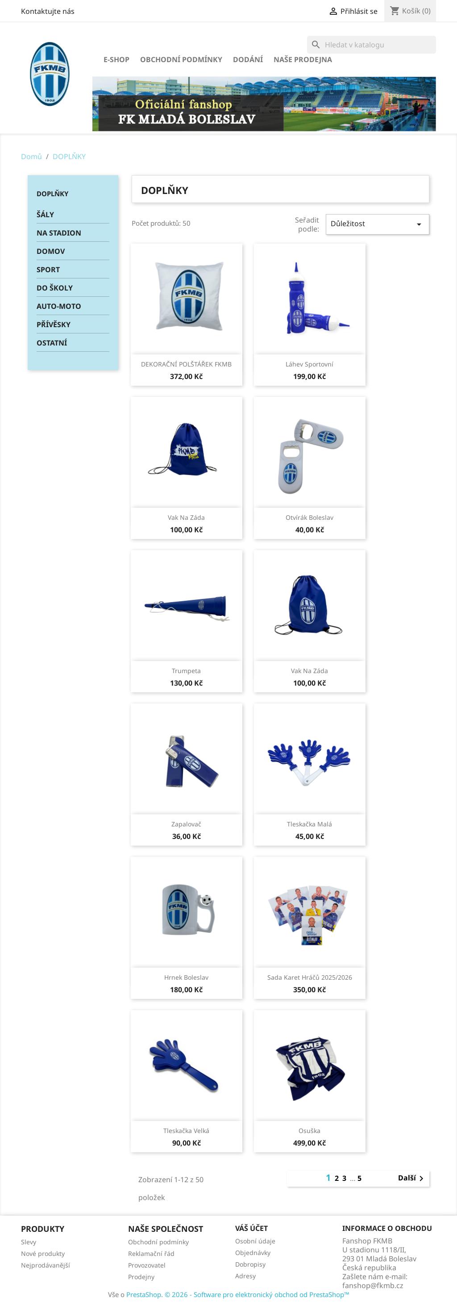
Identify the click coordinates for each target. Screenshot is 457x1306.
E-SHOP (116, 59)
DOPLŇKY (52, 193)
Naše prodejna (303, 59)
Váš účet (251, 1228)
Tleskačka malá (309, 824)
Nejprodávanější (45, 1265)
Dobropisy (250, 1264)
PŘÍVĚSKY (54, 324)
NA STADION (59, 233)
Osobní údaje (255, 1241)
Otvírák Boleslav (309, 517)
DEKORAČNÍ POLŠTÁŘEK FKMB (186, 364)
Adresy (245, 1276)
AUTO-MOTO (59, 306)
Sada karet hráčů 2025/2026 (309, 977)
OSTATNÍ (52, 343)
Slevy (28, 1242)
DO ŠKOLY (55, 288)
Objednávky (252, 1252)
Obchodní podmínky (181, 59)
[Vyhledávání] (371, 45)
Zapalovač (186, 824)
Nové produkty (43, 1253)
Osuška (309, 1130)
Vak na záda (186, 517)
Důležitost (377, 224)
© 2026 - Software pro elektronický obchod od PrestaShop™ (257, 1294)
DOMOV (51, 251)
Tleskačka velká (186, 1130)
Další (412, 1178)
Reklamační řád (151, 1253)
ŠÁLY (45, 214)
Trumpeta (186, 670)
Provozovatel (147, 1265)
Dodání (248, 59)
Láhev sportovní (309, 364)
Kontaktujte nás (48, 11)
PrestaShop (143, 1294)
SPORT (48, 269)
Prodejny (141, 1276)
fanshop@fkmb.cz (372, 1285)
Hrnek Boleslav (186, 977)
